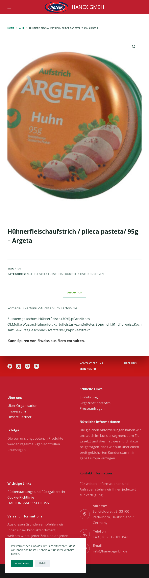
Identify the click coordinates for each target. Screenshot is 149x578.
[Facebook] (9, 366)
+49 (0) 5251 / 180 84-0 (111, 537)
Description (74, 292)
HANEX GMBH (88, 6)
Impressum (16, 411)
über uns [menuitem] (130, 363)
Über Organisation (22, 405)
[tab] (74, 292)
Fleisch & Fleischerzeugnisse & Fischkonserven (69, 274)
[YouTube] (36, 366)
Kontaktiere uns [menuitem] (91, 363)
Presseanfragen (92, 408)
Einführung (89, 397)
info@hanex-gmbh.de (110, 551)
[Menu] (9, 7)
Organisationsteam (95, 402)
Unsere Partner (19, 416)
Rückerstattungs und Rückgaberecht (36, 491)
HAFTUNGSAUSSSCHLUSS (28, 503)
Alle (30, 274)
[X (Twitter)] (18, 366)
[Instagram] (27, 366)
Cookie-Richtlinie (20, 497)
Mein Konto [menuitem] (88, 369)
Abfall (42, 563)
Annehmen (22, 563)
